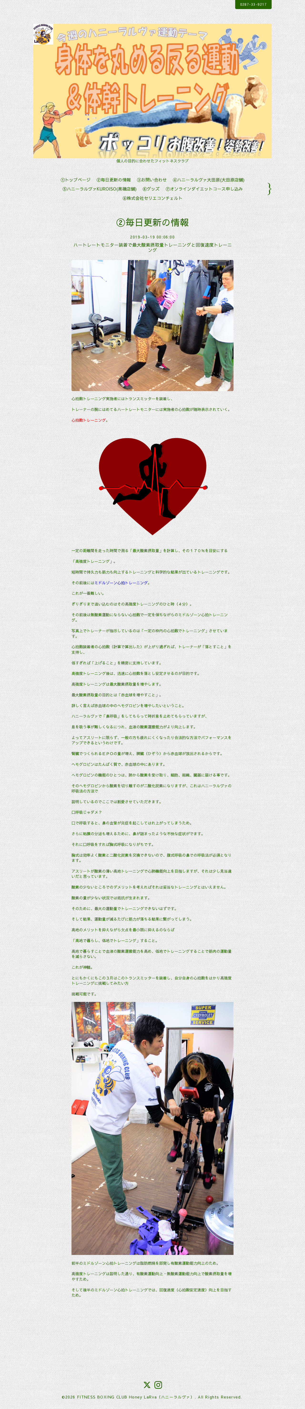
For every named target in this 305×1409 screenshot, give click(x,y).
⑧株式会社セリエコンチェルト (152, 198)
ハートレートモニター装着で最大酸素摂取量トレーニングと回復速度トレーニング (152, 247)
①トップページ (76, 180)
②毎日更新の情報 (114, 180)
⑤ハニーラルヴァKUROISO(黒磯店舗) (99, 189)
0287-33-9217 (250, 4)
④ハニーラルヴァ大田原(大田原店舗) (208, 180)
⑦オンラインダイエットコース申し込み (204, 189)
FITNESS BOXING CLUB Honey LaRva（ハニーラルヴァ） (136, 1396)
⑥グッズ (151, 189)
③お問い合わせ (152, 180)
